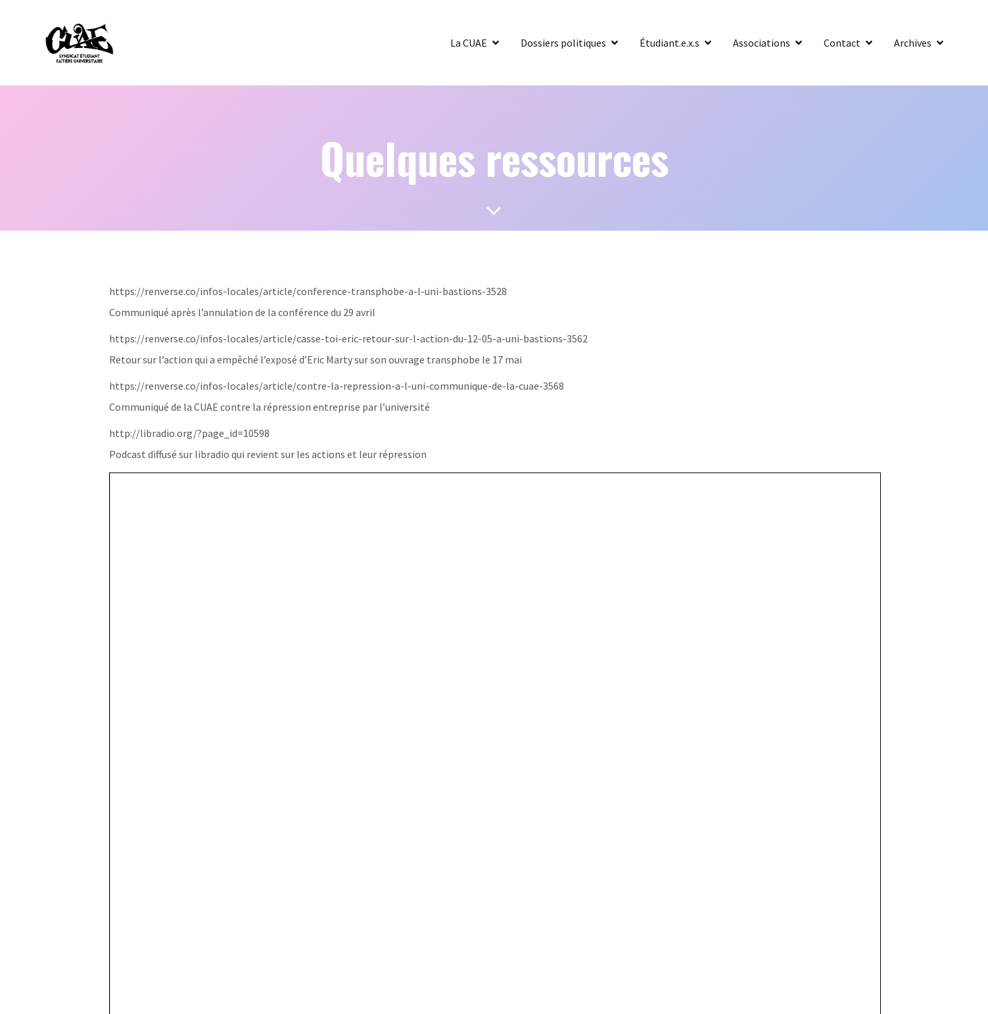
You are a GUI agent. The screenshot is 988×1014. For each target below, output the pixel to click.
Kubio (609, 636)
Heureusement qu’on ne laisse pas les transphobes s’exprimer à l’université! (350, 509)
